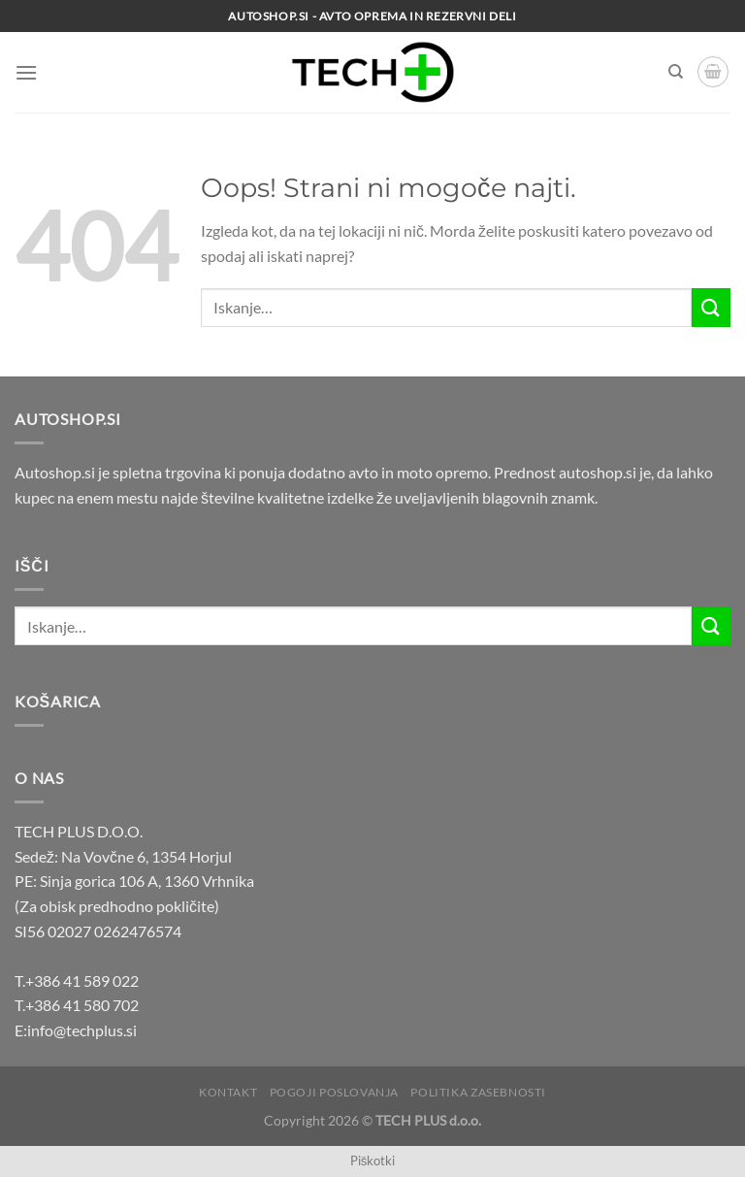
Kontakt (228, 1092)
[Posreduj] (711, 307)
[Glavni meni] (26, 72)
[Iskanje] (675, 71)
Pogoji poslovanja (334, 1092)
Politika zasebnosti (478, 1092)
